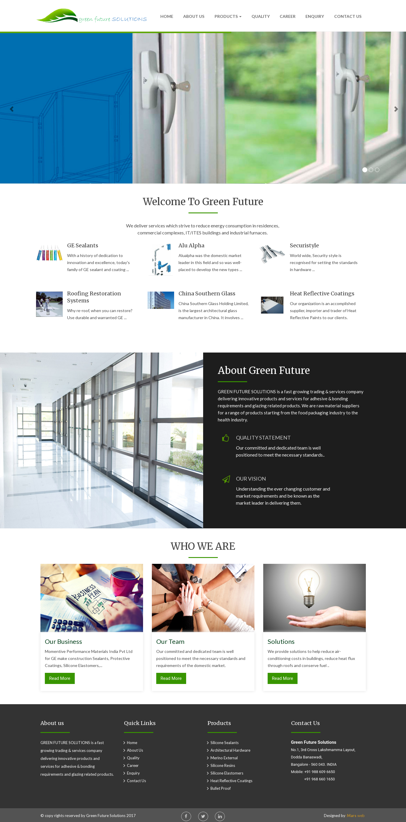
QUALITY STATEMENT (263, 437)
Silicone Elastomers (226, 773)
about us (135, 750)
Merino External (224, 757)
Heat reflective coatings (322, 293)
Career (287, 16)
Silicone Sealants (224, 742)
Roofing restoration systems (94, 297)
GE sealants (82, 245)
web (355, 815)
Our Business (63, 641)
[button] (386, 108)
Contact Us (347, 16)
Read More (59, 678)
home (132, 742)
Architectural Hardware (230, 750)
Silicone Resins (222, 765)
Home (166, 16)
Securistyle (304, 245)
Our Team (170, 641)
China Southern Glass (207, 293)
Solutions (281, 641)
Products (228, 16)
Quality (261, 16)
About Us (193, 16)
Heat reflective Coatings (231, 780)
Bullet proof (220, 788)
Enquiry (314, 16)
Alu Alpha (191, 245)
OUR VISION (251, 478)
